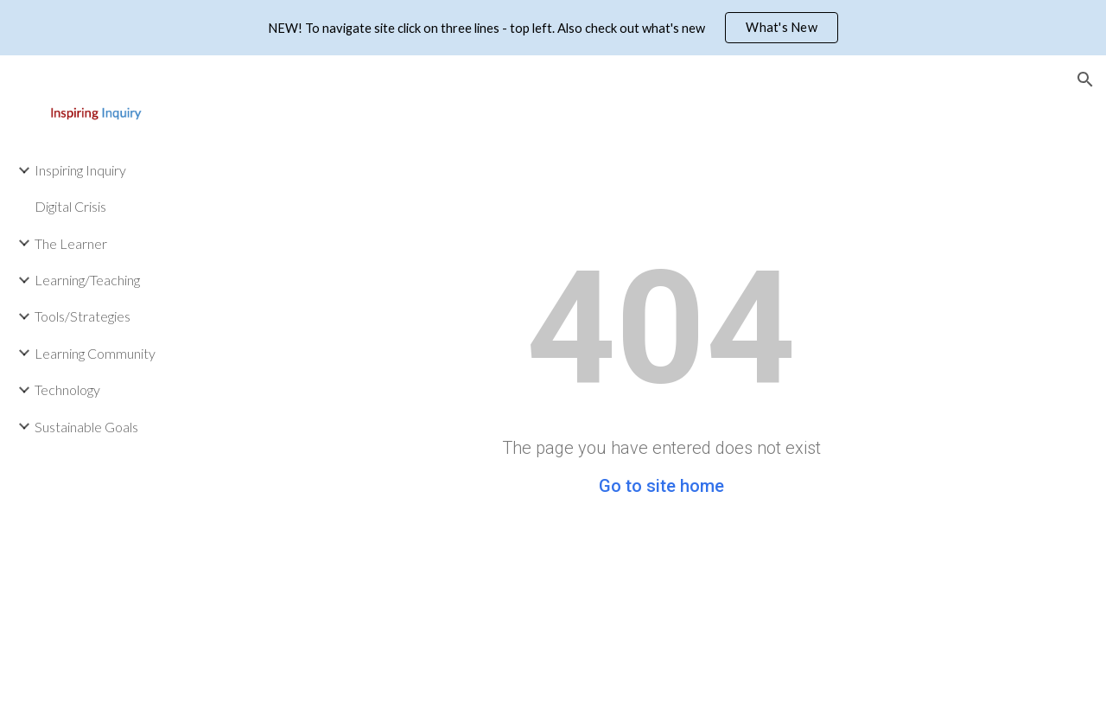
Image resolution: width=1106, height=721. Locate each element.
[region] (553, 27)
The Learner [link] (71, 243)
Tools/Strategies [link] (82, 316)
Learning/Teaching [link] (87, 279)
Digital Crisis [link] (70, 206)
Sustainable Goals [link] (86, 426)
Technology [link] (67, 389)
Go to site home (661, 485)
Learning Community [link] (95, 353)
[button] (1085, 79)
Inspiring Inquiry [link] (80, 170)
